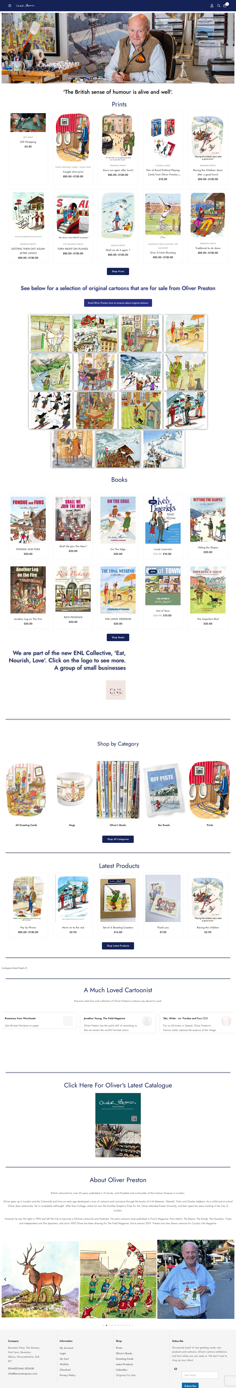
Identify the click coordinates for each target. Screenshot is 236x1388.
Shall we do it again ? (118, 250)
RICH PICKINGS (73, 618)
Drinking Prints (118, 165)
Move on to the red (73, 932)
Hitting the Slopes (208, 548)
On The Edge (118, 550)
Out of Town (163, 611)
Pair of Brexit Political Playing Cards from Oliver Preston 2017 (162, 174)
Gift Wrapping (28, 142)
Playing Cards (163, 165)
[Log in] (208, 5)
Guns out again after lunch (118, 170)
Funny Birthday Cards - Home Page (73, 167)
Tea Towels (164, 829)
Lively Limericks (163, 550)
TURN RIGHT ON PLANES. (73, 249)
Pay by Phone (28, 932)
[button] (118, 272)
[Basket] (224, 5)
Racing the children (208, 932)
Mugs (72, 829)
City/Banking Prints (73, 244)
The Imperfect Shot (208, 620)
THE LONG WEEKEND (118, 620)
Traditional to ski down (208, 248)
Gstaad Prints (118, 245)
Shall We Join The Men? (73, 547)
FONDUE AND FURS (28, 550)
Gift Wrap (28, 137)
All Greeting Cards (26, 829)
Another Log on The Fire (28, 620)
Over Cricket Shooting (163, 252)
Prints (210, 829)
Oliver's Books (118, 829)
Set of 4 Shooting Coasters (118, 932)
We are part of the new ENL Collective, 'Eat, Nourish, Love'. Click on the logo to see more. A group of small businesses (68, 663)
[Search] (216, 5)
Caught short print (73, 172)
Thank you (163, 932)
